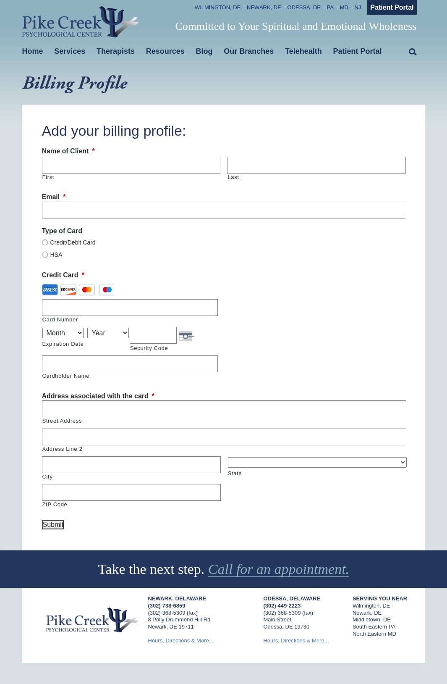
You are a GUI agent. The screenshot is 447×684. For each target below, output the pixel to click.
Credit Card (63, 275)
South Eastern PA (374, 626)
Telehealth (303, 51)
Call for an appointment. (278, 569)
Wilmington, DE (218, 7)
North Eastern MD (374, 634)
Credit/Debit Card (73, 242)
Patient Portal (391, 7)
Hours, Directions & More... (181, 640)
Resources (165, 51)
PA (330, 7)
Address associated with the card (98, 396)
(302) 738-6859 (167, 605)
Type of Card (62, 230)
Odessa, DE (304, 7)
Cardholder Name (66, 376)
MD (344, 7)
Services (69, 51)
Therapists (116, 51)
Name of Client (68, 151)
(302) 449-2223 (282, 605)
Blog (204, 51)
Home (32, 51)
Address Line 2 (62, 449)
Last (233, 177)
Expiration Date (63, 344)
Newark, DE (264, 7)
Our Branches (249, 51)
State (235, 473)
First (48, 177)
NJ (357, 7)
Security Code (149, 348)
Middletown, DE (372, 619)
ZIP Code (55, 504)
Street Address (62, 421)
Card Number (60, 319)
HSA (56, 254)
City (47, 477)
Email (54, 196)
